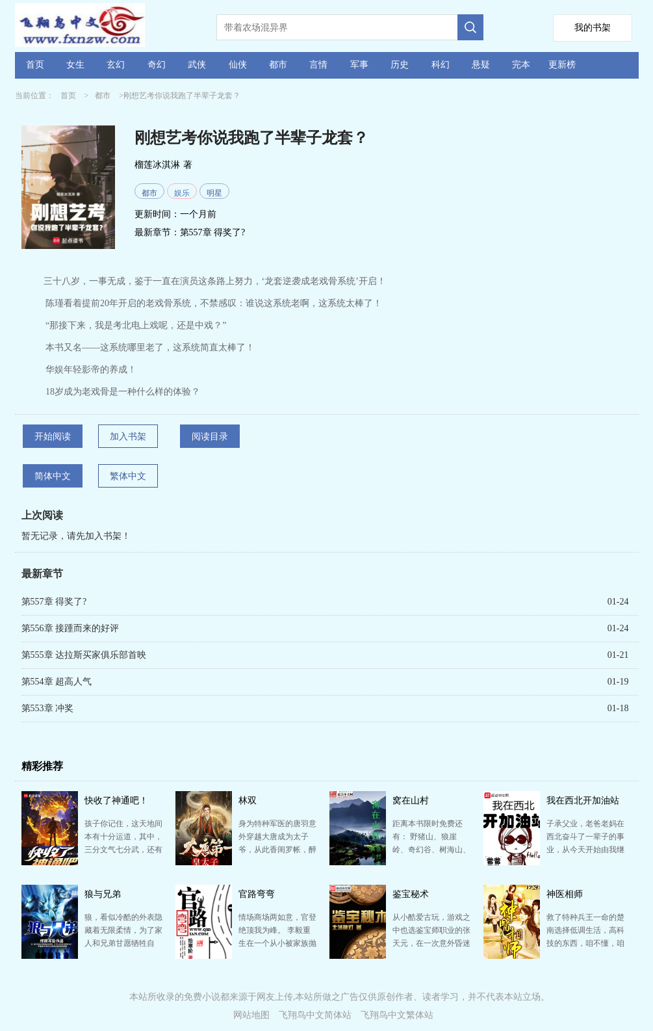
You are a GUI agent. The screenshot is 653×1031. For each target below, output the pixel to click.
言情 (318, 65)
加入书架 (128, 436)
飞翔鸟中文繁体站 (397, 1015)
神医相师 (564, 894)
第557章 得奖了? (213, 232)
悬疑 (481, 65)
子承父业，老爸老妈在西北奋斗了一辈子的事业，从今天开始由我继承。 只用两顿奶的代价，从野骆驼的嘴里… (585, 849)
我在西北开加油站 (582, 800)
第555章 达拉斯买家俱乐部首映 (84, 655)
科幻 (440, 65)
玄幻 (116, 65)
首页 (35, 65)
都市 (278, 65)
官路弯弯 (256, 894)
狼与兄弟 (102, 894)
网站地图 (251, 1015)
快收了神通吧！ (116, 800)
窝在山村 (410, 800)
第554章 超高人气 (56, 681)
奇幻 (156, 65)
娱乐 (182, 193)
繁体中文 (128, 476)
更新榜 (562, 65)
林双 (247, 800)
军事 (359, 65)
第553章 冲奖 (47, 708)
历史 (400, 65)
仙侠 (238, 65)
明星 (214, 193)
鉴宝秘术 (410, 894)
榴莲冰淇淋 (157, 165)
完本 (521, 65)
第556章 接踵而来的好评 (70, 628)
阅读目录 (210, 436)
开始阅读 (52, 436)
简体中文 (52, 476)
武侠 (197, 65)
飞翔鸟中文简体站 (315, 1015)
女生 (75, 65)
